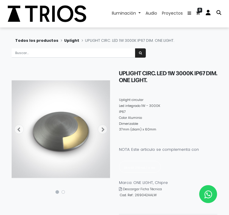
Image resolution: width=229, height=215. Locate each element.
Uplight (71, 40)
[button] (189, 14)
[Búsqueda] (140, 53)
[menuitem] (151, 14)
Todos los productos (36, 40)
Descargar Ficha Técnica (142, 189)
